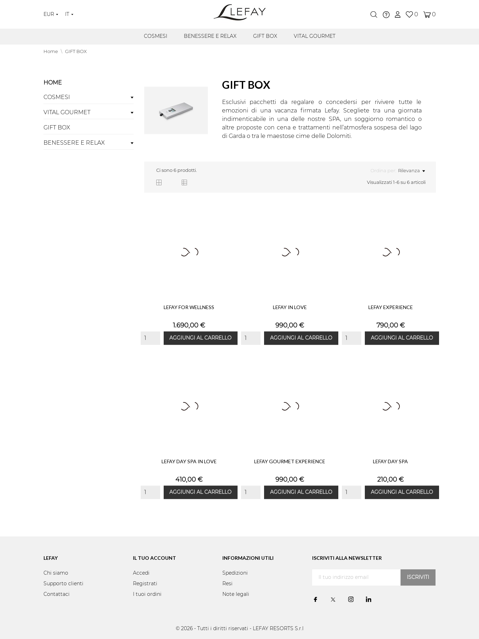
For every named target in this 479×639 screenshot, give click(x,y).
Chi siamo (55, 573)
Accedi (141, 573)
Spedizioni (235, 573)
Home (52, 83)
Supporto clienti (63, 583)
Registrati (145, 583)
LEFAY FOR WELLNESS (189, 307)
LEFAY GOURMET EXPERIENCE (289, 461)
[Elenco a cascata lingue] (69, 14)
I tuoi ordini (147, 594)
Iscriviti (418, 577)
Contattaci (56, 594)
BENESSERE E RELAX (210, 36)
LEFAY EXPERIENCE (390, 307)
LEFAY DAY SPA (390, 461)
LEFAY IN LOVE (290, 307)
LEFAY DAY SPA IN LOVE (189, 461)
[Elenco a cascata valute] (50, 14)
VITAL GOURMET (314, 36)
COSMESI (155, 36)
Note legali (235, 594)
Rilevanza (411, 171)
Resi (227, 583)
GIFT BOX (265, 36)
